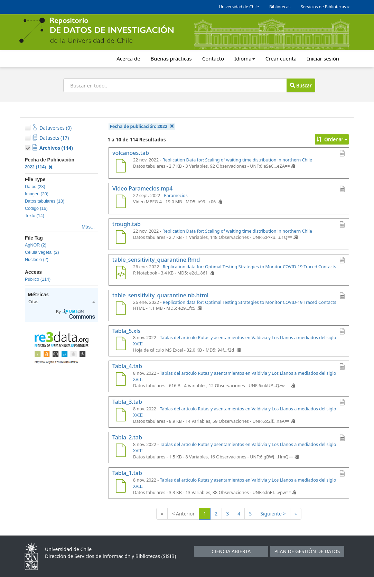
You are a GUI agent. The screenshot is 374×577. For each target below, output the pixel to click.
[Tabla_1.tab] (120, 486)
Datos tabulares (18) (44, 201)
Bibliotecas (279, 7)
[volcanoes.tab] (120, 166)
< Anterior (183, 513)
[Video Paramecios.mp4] (120, 202)
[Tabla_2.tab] (120, 451)
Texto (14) (34, 215)
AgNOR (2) (35, 245)
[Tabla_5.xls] (120, 344)
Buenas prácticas (171, 58)
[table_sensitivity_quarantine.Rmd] (120, 273)
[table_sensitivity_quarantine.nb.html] (120, 309)
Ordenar (332, 139)
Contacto (213, 58)
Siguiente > (273, 513)
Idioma (244, 58)
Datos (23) (35, 186)
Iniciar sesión (323, 58)
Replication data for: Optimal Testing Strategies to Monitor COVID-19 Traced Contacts (249, 267)
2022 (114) (39, 167)
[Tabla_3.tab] (120, 415)
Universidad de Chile (239, 7)
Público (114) (37, 279)
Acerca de (128, 58)
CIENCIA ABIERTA (231, 551)
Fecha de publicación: (142, 126)
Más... (88, 227)
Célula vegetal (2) (42, 252)
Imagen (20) (36, 194)
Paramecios (176, 195)
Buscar (300, 85)
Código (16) (36, 208)
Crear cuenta (281, 58)
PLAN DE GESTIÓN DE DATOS (307, 551)
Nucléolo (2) (36, 259)
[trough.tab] (120, 238)
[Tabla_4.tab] (120, 380)
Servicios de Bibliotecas (325, 7)
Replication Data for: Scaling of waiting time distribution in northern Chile (237, 160)
